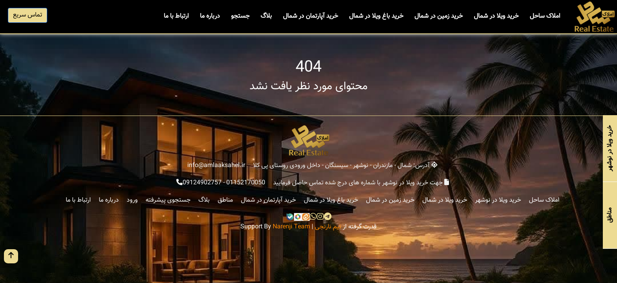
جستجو (240, 16)
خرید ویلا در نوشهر (498, 200)
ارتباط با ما (176, 16)
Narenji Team (291, 227)
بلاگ (266, 16)
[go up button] (11, 256)
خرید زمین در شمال (438, 16)
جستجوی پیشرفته (168, 200)
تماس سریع (27, 15)
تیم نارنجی (328, 227)
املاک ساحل (545, 16)
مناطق (225, 200)
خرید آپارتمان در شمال (310, 16)
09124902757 (202, 183)
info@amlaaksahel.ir (216, 166)
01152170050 (245, 183)
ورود (132, 200)
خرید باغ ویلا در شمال (376, 16)
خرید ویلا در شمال (496, 16)
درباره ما (210, 16)
